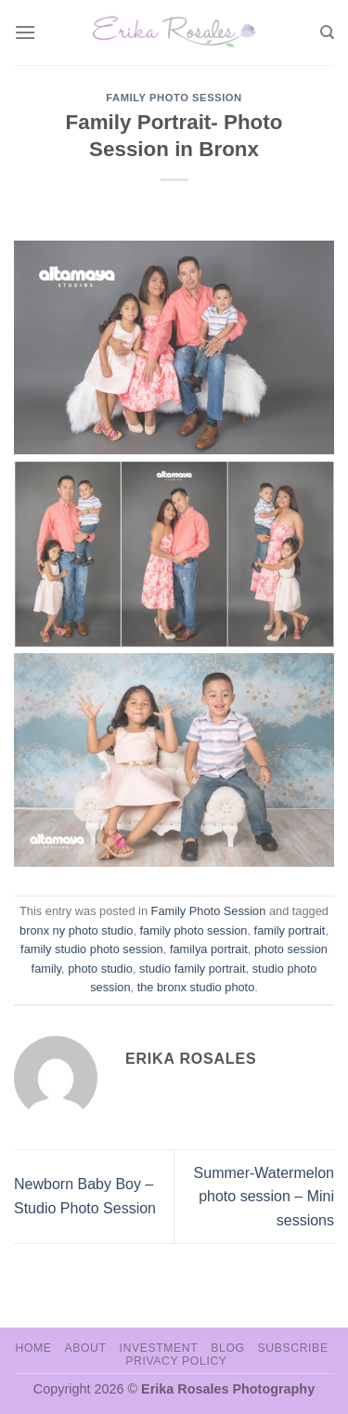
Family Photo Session (174, 97)
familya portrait (209, 949)
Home (33, 1348)
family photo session (194, 930)
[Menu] (25, 32)
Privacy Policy (175, 1361)
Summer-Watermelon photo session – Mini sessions (264, 1196)
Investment (158, 1348)
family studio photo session (91, 949)
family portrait (290, 930)
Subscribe (292, 1348)
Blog (227, 1348)
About (85, 1348)
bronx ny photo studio (76, 930)
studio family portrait (192, 968)
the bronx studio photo (196, 987)
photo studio (100, 968)
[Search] (327, 32)
